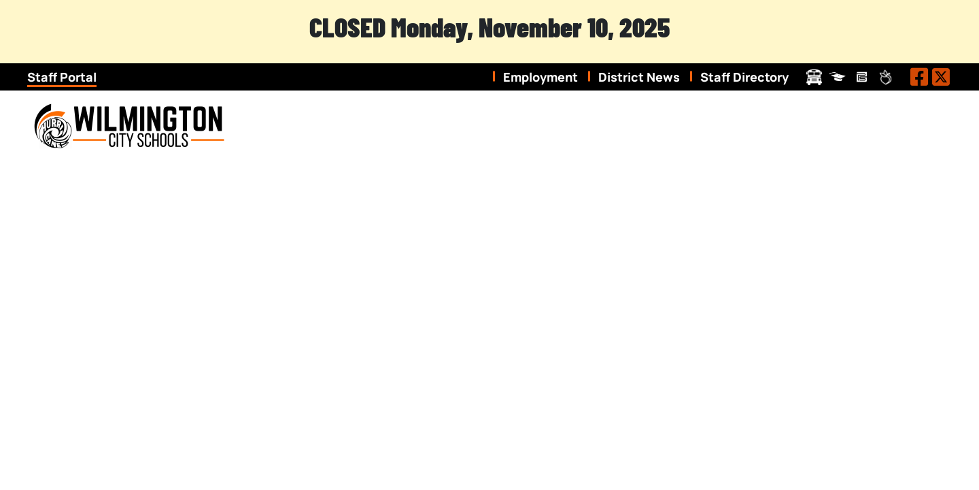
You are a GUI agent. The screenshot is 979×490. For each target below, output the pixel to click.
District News (639, 77)
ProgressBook (837, 77)
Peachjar (885, 77)
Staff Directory (744, 77)
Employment (540, 77)
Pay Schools (861, 77)
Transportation (814, 77)
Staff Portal (62, 77)
